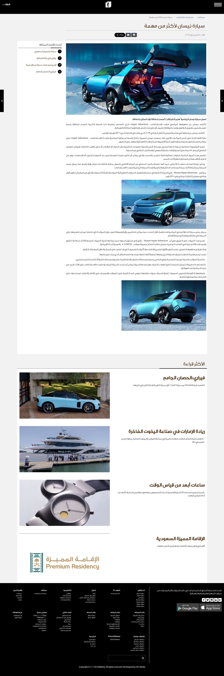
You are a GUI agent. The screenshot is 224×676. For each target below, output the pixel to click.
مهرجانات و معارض (65, 628)
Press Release (114, 636)
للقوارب (43, 630)
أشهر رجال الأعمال (89, 595)
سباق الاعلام (140, 595)
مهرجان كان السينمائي (63, 617)
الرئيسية (92, 636)
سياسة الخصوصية (89, 641)
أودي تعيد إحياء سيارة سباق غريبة (44, 65)
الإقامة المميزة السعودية (180, 538)
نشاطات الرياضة (139, 644)
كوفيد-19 (116, 590)
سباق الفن (141, 597)
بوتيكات (19, 593)
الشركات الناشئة (65, 597)
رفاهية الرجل (17, 590)
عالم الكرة (116, 617)
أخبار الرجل (67, 619)
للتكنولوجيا (42, 628)
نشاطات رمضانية (139, 641)
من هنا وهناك (17, 612)
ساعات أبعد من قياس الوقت (177, 485)
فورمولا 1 (117, 619)
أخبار (94, 593)
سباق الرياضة (140, 600)
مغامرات (117, 622)
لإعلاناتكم (92, 639)
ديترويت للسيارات (40, 624)
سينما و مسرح (67, 626)
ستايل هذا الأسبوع (138, 615)
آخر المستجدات (115, 593)
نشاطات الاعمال (139, 639)
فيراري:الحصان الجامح (49, 72)
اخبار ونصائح (140, 619)
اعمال (94, 590)
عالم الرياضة (115, 612)
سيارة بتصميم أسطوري (48, 51)
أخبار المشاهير (66, 615)
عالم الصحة (91, 612)
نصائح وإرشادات (90, 602)
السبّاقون (141, 590)
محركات (201, 17)
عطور (142, 626)
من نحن (92, 646)
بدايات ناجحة (91, 600)
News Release (115, 639)
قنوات (6, 4)
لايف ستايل (67, 612)
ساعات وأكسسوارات (137, 622)
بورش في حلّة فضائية (49, 58)
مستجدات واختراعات (185, 17)
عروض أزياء (140, 617)
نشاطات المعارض (138, 648)
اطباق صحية (91, 617)
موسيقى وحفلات (65, 630)
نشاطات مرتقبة (139, 636)
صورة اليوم (18, 617)
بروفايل (68, 593)
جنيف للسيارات (41, 619)
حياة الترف (19, 595)
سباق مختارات (140, 606)
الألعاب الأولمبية (114, 626)
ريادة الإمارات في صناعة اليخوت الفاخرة (166, 431)
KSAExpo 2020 (41, 617)
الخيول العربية (115, 615)
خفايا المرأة (67, 622)
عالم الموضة (140, 612)
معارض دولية (42, 612)
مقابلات (19, 597)
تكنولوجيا (67, 590)
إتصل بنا (92, 644)
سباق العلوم (140, 602)
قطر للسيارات (42, 622)
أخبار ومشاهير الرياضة (113, 624)
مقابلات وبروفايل (114, 628)
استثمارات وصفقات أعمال (87, 597)
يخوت (20, 600)
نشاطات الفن (139, 646)
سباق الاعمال (140, 593)
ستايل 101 (141, 624)
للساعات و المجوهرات (39, 626)
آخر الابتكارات (66, 595)
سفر (69, 624)
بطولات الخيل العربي (137, 650)
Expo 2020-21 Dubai (40, 615)
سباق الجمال (140, 604)
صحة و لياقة (91, 615)
